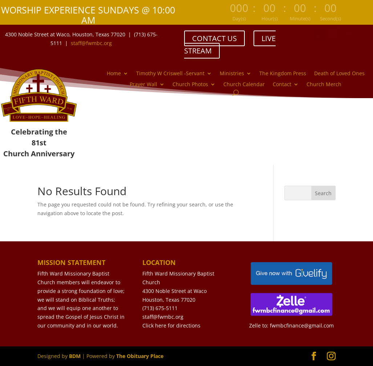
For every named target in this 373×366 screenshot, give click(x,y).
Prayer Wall (143, 85)
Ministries (232, 74)
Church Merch (324, 85)
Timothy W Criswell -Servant (170, 74)
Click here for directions (171, 325)
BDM (75, 356)
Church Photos (190, 85)
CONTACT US (214, 38)
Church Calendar (244, 85)
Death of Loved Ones (339, 74)
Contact (282, 85)
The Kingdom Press (282, 74)
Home (114, 74)
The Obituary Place (139, 356)
